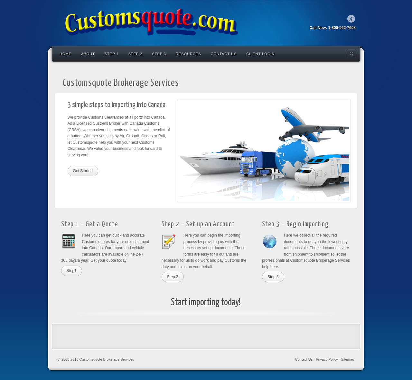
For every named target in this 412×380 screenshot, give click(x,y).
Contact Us (224, 54)
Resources (188, 54)
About (88, 54)
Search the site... (351, 54)
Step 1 (112, 54)
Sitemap (347, 359)
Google (351, 19)
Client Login (260, 54)
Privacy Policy (327, 359)
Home (65, 54)
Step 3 (159, 54)
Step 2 (135, 54)
